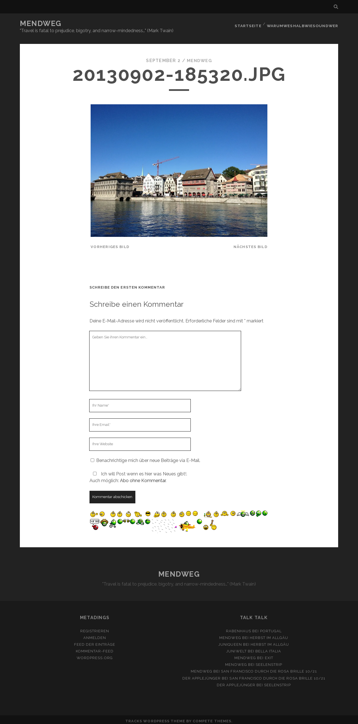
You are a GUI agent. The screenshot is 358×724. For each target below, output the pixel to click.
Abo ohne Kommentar (143, 477)
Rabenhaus (238, 628)
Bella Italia (268, 648)
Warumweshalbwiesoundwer (303, 24)
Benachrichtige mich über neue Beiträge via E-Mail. (148, 457)
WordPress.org (95, 654)
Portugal (271, 628)
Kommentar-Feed (95, 648)
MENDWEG (41, 23)
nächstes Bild (250, 243)
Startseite (249, 24)
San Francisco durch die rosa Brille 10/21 (269, 668)
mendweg (199, 57)
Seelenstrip (269, 661)
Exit (269, 654)
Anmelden (94, 634)
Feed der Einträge (95, 641)
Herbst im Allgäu (269, 634)
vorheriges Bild (110, 243)
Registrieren (94, 628)
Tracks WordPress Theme (155, 718)
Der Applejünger (201, 675)
